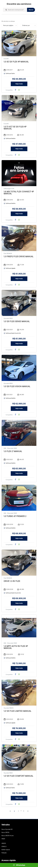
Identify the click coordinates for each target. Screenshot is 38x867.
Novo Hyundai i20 (7, 829)
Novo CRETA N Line (8, 835)
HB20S (4, 843)
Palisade (4, 853)
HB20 (3, 839)
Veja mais (19, 84)
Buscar (31, 10)
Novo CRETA (5, 832)
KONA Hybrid (6, 850)
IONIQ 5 (4, 846)
